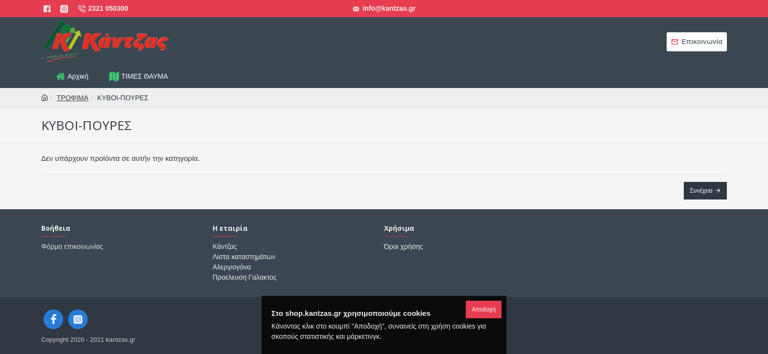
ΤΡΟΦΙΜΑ (73, 98)
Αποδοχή (484, 309)
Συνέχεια (701, 190)
